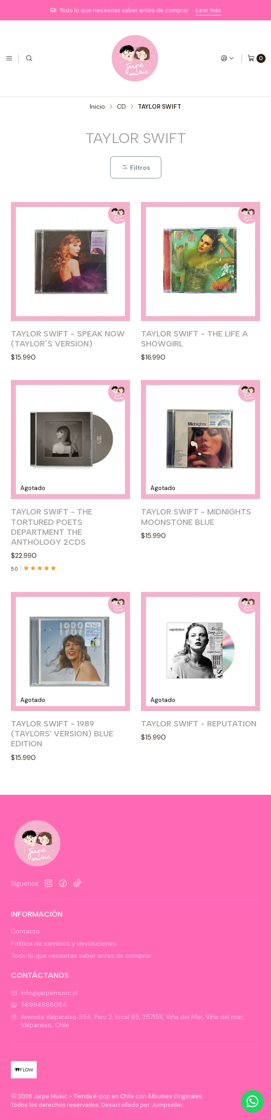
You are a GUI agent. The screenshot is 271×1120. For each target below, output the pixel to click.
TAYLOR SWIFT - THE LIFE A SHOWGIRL (194, 338)
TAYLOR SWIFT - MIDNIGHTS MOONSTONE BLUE (196, 543)
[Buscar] (29, 58)
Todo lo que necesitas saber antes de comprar (81, 956)
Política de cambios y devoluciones (63, 943)
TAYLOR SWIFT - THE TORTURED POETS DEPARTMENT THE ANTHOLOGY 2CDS (51, 542)
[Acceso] (227, 58)
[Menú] (9, 58)
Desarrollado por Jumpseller (142, 1105)
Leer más (208, 10)
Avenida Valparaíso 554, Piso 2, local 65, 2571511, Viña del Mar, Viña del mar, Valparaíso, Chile (127, 1021)
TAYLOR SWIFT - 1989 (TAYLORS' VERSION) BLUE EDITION (62, 773)
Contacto (25, 931)
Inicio (97, 107)
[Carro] (256, 58)
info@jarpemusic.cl (44, 993)
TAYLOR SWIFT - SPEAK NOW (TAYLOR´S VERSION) (68, 338)
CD (121, 107)
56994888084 (39, 1004)
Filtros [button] (135, 167)
